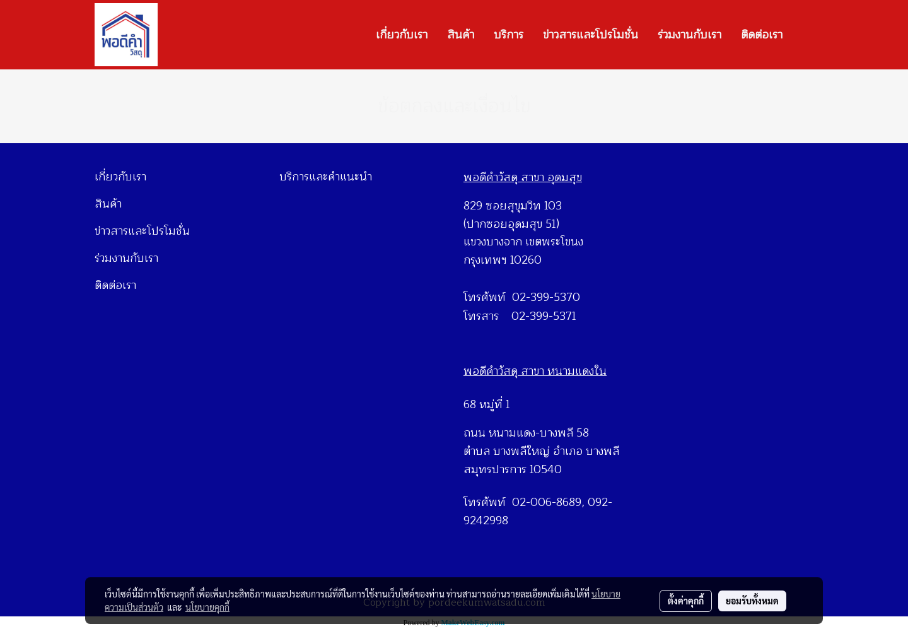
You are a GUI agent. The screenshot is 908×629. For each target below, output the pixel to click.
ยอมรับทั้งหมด (752, 600)
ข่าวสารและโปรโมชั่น (590, 34)
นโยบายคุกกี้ (207, 607)
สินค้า (460, 34)
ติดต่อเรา (762, 34)
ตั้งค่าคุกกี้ (686, 600)
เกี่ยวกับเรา (402, 34)
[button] (803, 35)
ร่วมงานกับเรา (689, 34)
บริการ (508, 34)
